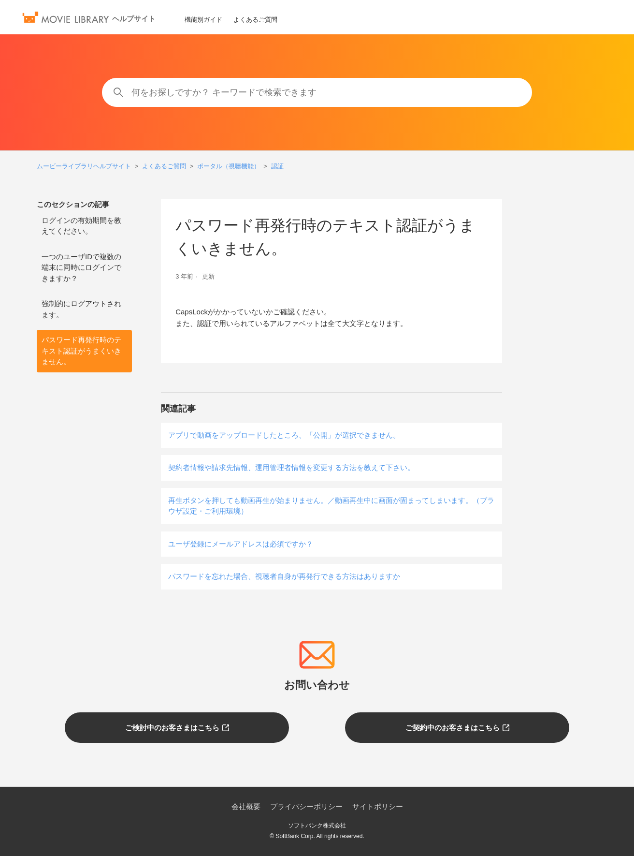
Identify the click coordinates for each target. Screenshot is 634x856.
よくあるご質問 (255, 19)
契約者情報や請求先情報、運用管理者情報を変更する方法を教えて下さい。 (291, 467)
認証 (277, 166)
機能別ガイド (203, 19)
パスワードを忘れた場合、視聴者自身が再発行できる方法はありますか (284, 576)
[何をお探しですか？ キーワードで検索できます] (317, 92)
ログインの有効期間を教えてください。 (81, 226)
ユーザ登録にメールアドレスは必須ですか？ (240, 544)
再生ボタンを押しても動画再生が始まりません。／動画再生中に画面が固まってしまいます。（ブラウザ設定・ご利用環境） (331, 506)
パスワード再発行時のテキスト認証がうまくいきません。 (81, 351)
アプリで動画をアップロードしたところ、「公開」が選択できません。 (284, 435)
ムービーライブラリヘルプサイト (84, 166)
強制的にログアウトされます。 (81, 309)
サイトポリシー (377, 806)
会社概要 (245, 806)
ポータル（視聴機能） (228, 166)
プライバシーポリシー (306, 806)
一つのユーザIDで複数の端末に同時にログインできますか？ (81, 267)
